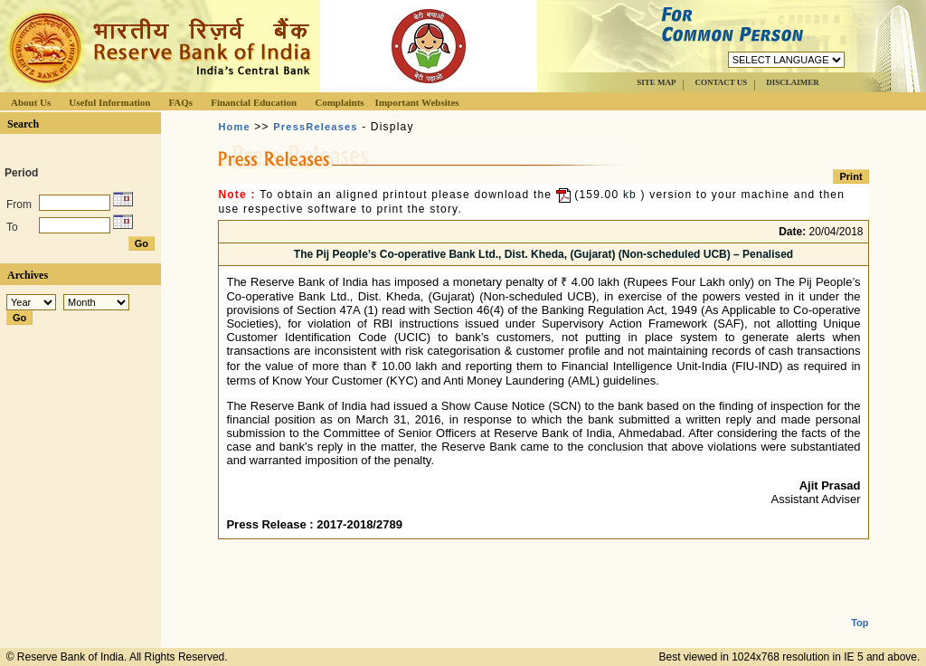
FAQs (180, 102)
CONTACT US (720, 82)
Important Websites (417, 102)
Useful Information (109, 102)
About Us (31, 102)
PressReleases (315, 126)
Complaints (339, 102)
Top (859, 608)
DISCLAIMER (792, 82)
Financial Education (254, 102)
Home (234, 126)
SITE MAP (656, 82)
